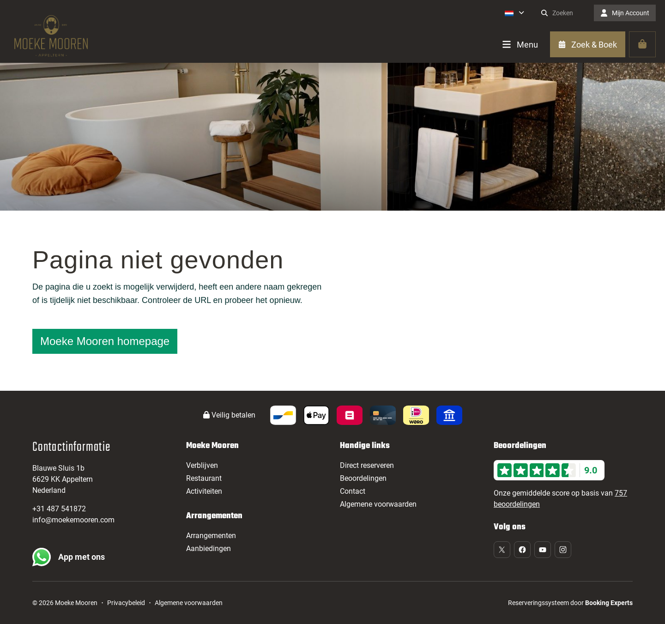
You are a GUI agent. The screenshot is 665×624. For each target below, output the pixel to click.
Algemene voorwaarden (378, 504)
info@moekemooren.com (73, 519)
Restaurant (204, 478)
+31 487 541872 (59, 508)
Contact (352, 491)
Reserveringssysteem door (570, 602)
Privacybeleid (126, 602)
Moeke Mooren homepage (104, 341)
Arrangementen (211, 535)
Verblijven (202, 465)
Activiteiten (204, 491)
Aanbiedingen (208, 548)
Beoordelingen (363, 478)
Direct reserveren (367, 465)
